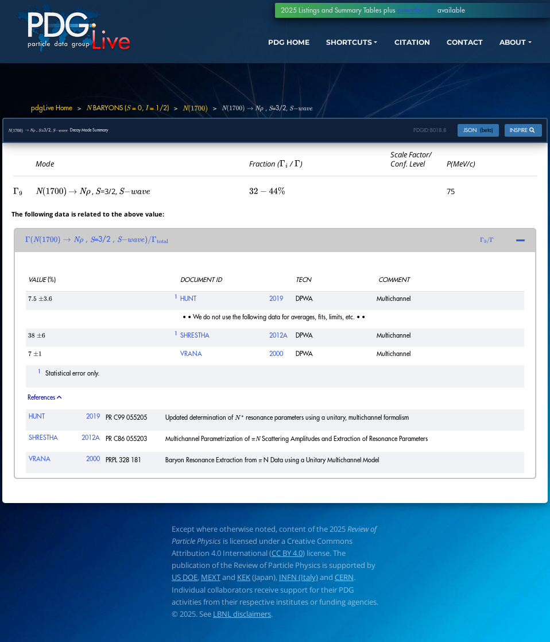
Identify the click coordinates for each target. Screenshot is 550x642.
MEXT (210, 583)
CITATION (389, 50)
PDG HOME (249, 50)
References (44, 403)
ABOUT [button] (502, 50)
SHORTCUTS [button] (318, 50)
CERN (344, 583)
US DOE (184, 583)
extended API (416, 10)
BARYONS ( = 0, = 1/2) (127, 108)
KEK (243, 583)
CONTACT (448, 50)
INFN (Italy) (298, 583)
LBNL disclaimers (242, 619)
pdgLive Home (51, 108)
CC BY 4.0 (287, 558)
